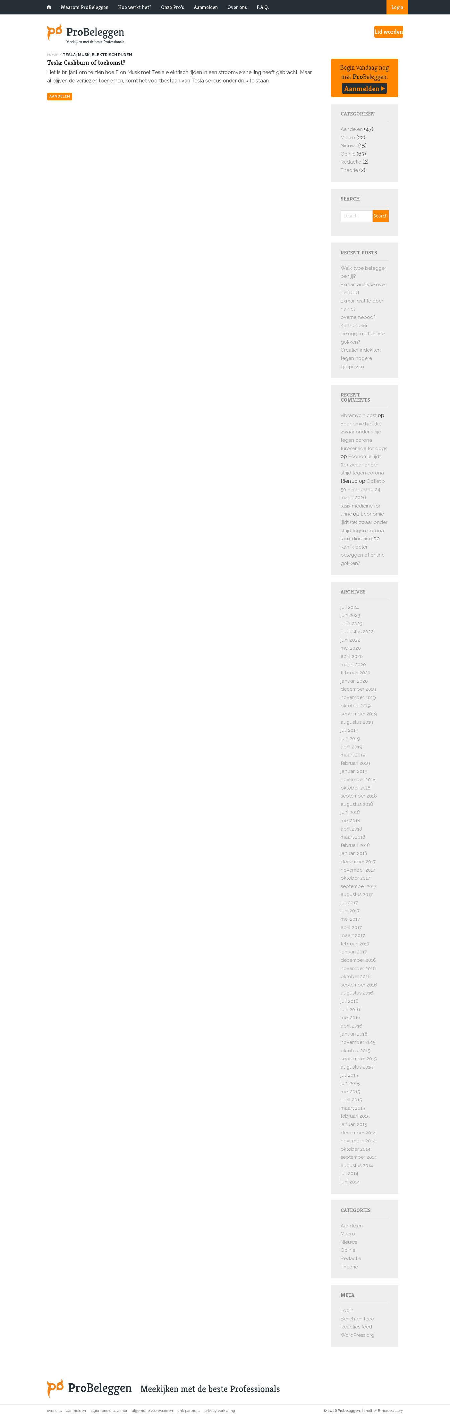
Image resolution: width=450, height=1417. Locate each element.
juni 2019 (350, 738)
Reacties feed (356, 1327)
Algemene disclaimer (109, 1410)
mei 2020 (351, 648)
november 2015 (358, 1042)
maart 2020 (353, 665)
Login (397, 7)
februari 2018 (355, 845)
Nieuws (349, 146)
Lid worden (388, 31)
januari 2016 (354, 1034)
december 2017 (358, 862)
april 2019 (351, 747)
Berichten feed (357, 1319)
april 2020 (352, 656)
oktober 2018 (355, 788)
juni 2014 (350, 1182)
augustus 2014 (357, 1165)
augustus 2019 (357, 722)
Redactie (351, 162)
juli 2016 (350, 1001)
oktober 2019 (356, 706)
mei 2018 (350, 821)
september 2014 (359, 1157)
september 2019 (359, 714)
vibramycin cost (359, 415)
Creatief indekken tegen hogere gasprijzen (361, 358)
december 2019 (358, 689)
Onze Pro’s (172, 7)
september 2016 (359, 985)
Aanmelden (206, 7)
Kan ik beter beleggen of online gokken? (363, 334)
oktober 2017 (355, 878)
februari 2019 (355, 763)
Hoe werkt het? (134, 7)
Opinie (348, 154)
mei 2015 (350, 1092)
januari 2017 (354, 952)
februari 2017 (355, 944)
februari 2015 (355, 1116)
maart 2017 (353, 935)
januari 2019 (354, 771)
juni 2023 (350, 615)
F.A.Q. (263, 7)
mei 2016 (351, 1017)
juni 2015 (350, 1083)
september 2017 (359, 886)
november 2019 (358, 697)
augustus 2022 (357, 632)
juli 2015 (349, 1075)
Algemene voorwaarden (152, 1410)
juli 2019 (350, 730)
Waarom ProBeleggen (84, 7)
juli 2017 (349, 903)
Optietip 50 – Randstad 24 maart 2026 (363, 489)
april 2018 (351, 829)
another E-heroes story (383, 1410)
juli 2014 (349, 1173)
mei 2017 (350, 919)
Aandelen (59, 96)
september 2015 (359, 1059)
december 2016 (358, 960)
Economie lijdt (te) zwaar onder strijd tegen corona (361, 432)
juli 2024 (350, 607)
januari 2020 (354, 681)
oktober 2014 (355, 1149)
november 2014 (358, 1141)
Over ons (237, 7)
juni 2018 (350, 812)
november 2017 (358, 870)
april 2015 (351, 1100)
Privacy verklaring (219, 1410)
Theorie (349, 170)
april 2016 (351, 1026)
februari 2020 (355, 673)
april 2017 (351, 927)
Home (52, 55)
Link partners (189, 1410)
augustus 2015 (357, 1067)
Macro (348, 138)
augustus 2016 (357, 993)
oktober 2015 (355, 1051)
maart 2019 (353, 755)
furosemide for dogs (364, 448)
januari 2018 (354, 853)
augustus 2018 (357, 804)
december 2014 (358, 1133)
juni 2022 (350, 640)
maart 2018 (353, 837)
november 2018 (358, 779)
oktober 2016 (356, 976)
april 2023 (351, 624)
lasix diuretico (356, 539)
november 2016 (358, 968)
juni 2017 (350, 911)
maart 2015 (353, 1108)
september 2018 (359, 796)
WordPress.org (357, 1335)
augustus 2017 (357, 894)
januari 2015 (354, 1124)
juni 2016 (350, 1009)
